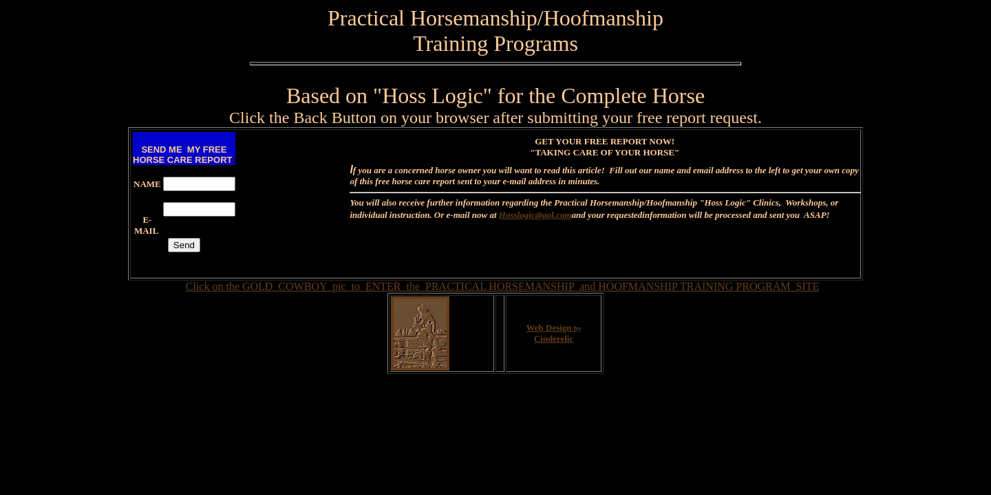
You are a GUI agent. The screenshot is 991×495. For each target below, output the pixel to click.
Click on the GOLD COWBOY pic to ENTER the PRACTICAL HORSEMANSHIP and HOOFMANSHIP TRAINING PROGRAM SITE (502, 286)
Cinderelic (554, 338)
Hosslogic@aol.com (535, 215)
